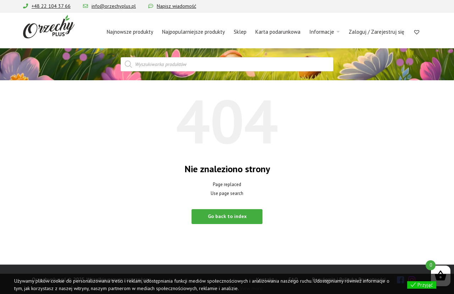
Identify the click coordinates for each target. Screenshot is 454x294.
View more (251, 288)
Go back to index (227, 216)
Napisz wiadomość (176, 6)
